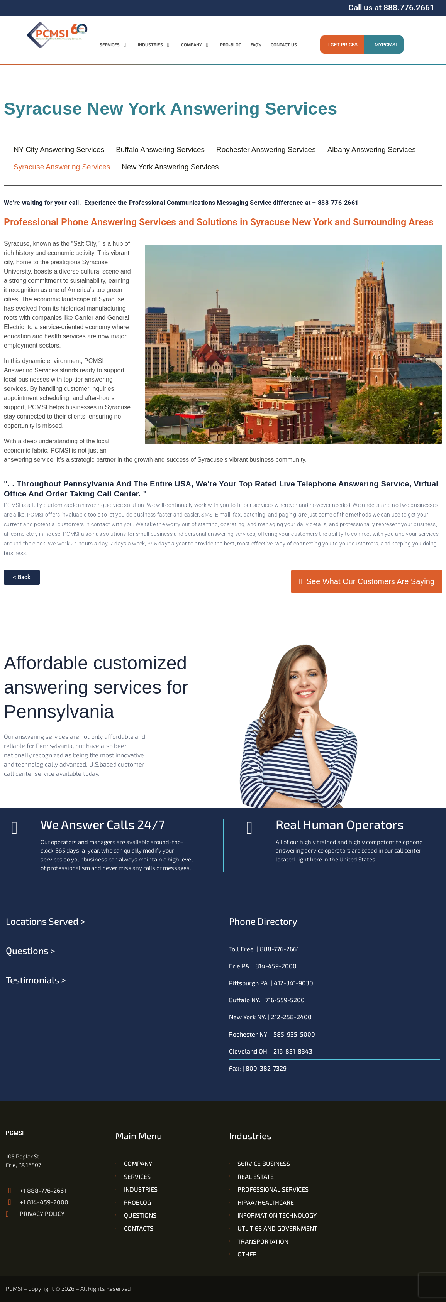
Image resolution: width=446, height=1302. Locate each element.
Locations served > (45, 921)
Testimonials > (36, 979)
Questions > (30, 950)
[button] (114, 44)
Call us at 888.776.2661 (391, 7)
